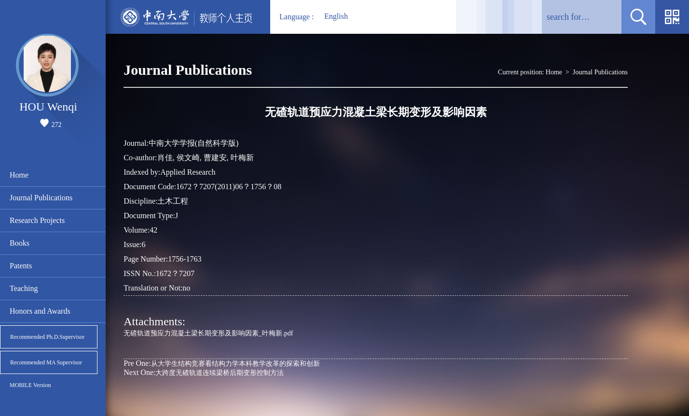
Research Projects (37, 220)
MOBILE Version (30, 385)
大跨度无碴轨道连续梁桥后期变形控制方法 (204, 372)
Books (19, 243)
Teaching (24, 288)
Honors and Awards (40, 311)
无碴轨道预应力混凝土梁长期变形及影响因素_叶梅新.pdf (208, 333)
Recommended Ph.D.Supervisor (47, 336)
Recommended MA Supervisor (46, 362)
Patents (21, 266)
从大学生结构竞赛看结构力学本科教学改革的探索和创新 (221, 363)
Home (19, 175)
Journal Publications (41, 198)
